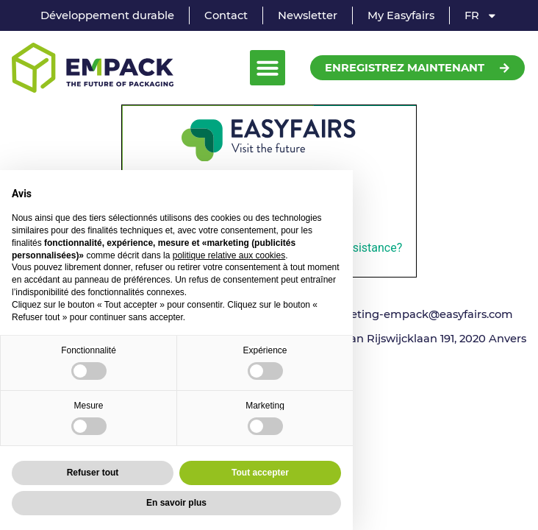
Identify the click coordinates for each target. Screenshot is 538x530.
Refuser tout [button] (93, 472)
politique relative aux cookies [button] (229, 255)
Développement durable (107, 15)
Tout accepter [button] (260, 472)
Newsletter (307, 15)
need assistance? (357, 248)
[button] (267, 67)
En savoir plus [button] (176, 503)
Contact (226, 15)
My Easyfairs (400, 15)
